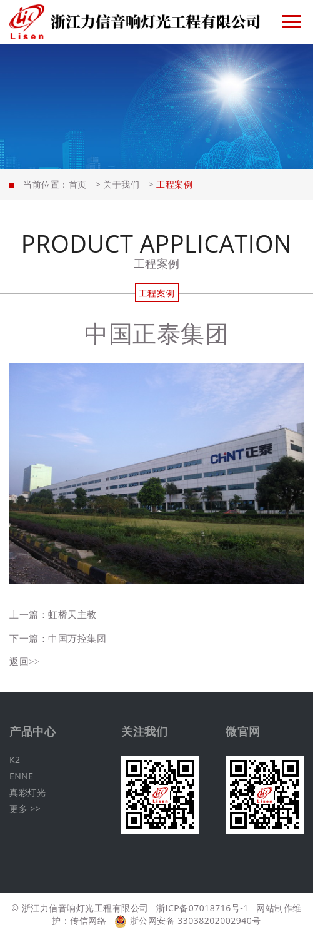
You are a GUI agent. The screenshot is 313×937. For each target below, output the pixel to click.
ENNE (21, 776)
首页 (78, 184)
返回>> (24, 661)
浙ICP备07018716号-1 (202, 908)
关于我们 (121, 184)
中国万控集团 (77, 638)
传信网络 (88, 920)
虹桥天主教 (72, 614)
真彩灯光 (27, 792)
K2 (15, 760)
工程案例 (157, 293)
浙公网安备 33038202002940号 (187, 920)
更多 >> (25, 808)
